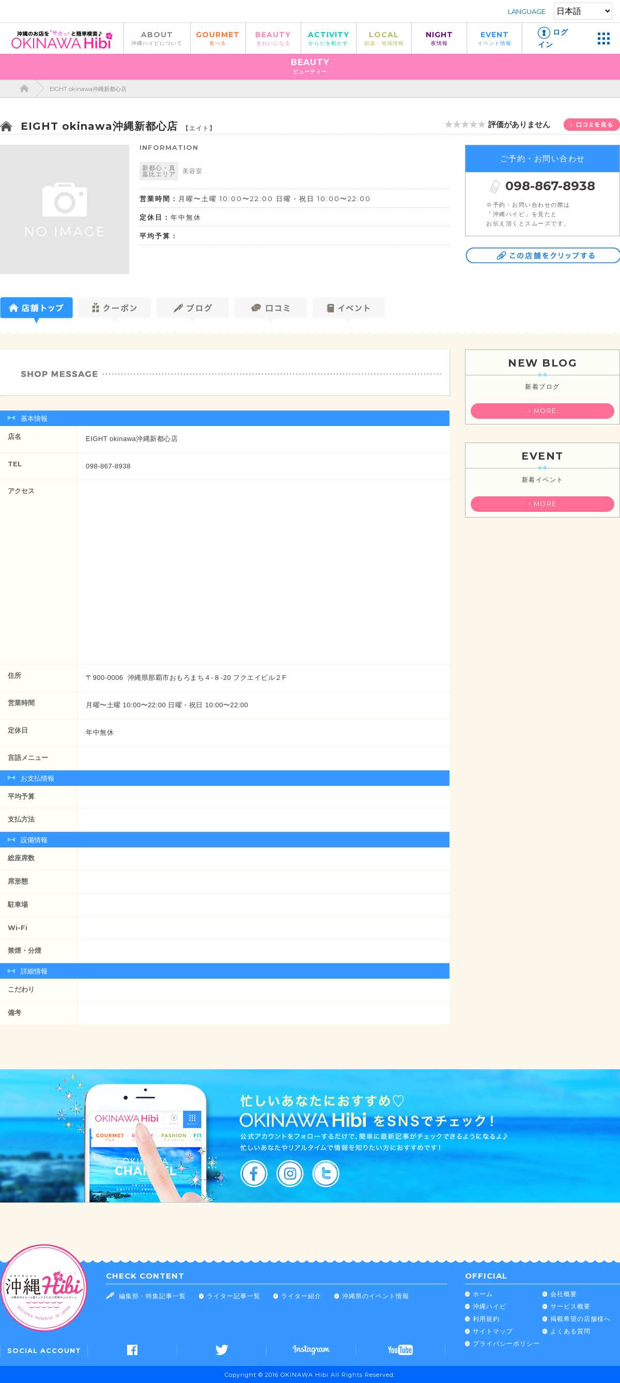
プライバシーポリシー (506, 1343)
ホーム (483, 1294)
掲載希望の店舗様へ (580, 1319)
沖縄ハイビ (489, 1306)
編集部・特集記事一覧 (152, 1296)
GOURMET (218, 38)
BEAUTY (273, 38)
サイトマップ (493, 1331)
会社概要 (563, 1294)
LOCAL (384, 38)
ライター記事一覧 (233, 1296)
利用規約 (486, 1319)
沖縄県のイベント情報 (375, 1296)
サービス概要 (570, 1306)
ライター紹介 (301, 1296)
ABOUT (157, 38)
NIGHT (439, 38)
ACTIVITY (328, 38)
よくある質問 (570, 1331)
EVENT (494, 38)
